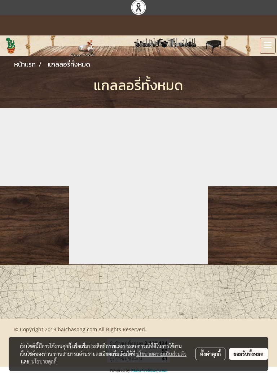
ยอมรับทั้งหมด (248, 353)
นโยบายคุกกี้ (44, 361)
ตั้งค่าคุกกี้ (210, 353)
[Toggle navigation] (268, 46)
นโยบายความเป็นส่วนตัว (161, 353)
